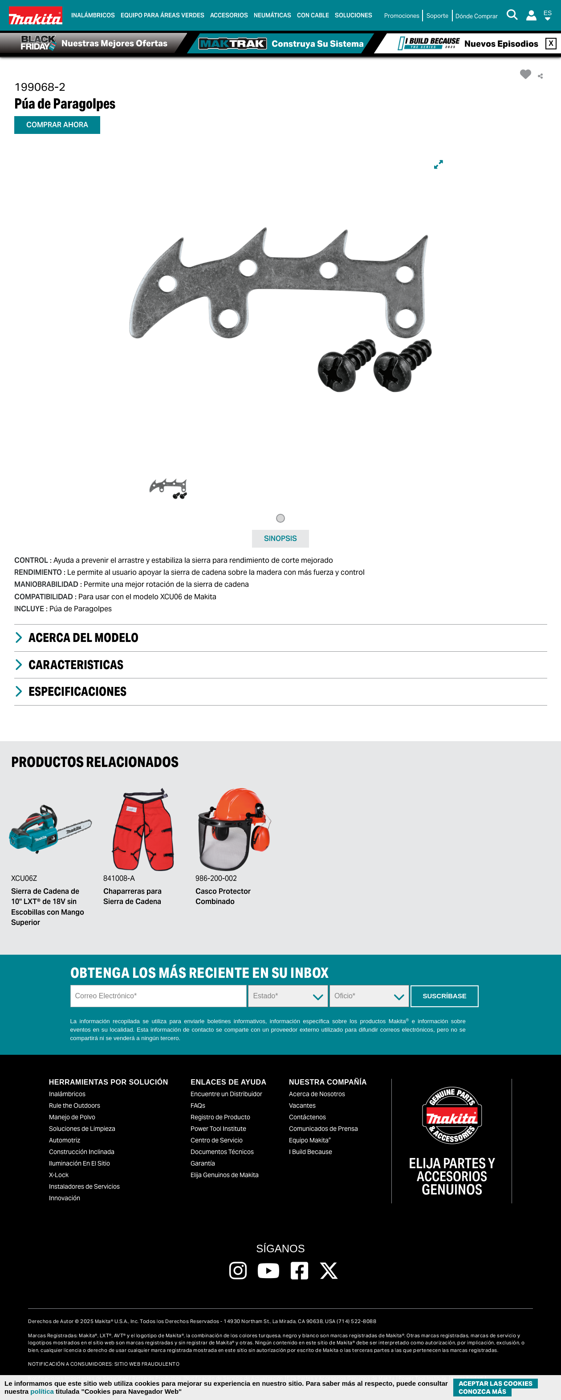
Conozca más (482, 1392)
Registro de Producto (220, 1117)
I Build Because (310, 1152)
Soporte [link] (437, 16)
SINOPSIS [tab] (280, 538)
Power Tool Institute (218, 1129)
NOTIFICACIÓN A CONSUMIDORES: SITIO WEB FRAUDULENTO (103, 1364)
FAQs (198, 1105)
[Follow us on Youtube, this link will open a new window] (268, 1271)
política (42, 1391)
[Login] (531, 15)
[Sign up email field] (158, 996)
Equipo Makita (310, 1140)
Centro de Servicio (217, 1140)
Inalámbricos (67, 1094)
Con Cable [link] (313, 15)
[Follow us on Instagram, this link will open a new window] (238, 1271)
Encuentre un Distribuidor (226, 1094)
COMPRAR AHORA (57, 124)
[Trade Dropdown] (369, 996)
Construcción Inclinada (81, 1152)
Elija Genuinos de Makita (225, 1175)
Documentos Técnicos (222, 1152)
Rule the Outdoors (74, 1105)
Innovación (64, 1198)
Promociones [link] (401, 16)
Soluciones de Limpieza (82, 1129)
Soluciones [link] (353, 15)
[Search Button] (512, 15)
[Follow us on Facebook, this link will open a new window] (299, 1271)
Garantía (203, 1163)
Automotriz (64, 1140)
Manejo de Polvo (72, 1117)
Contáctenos (307, 1117)
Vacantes (302, 1105)
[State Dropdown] (288, 996)
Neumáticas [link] (272, 15)
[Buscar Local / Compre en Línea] (476, 16)
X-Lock (59, 1175)
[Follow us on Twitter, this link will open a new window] (329, 1271)
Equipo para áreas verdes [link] (162, 15)
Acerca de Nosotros (317, 1094)
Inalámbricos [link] (93, 15)
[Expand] (438, 164)
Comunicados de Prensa (323, 1129)
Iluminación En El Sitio (79, 1163)
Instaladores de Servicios (84, 1186)
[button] (547, 17)
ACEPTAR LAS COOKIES (496, 1384)
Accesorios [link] (229, 15)
